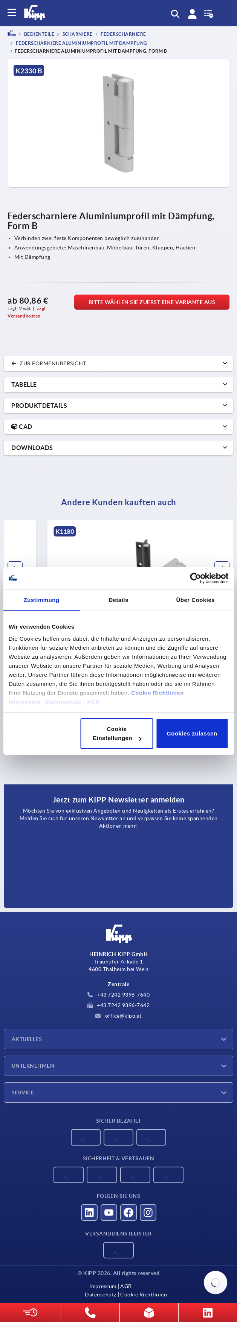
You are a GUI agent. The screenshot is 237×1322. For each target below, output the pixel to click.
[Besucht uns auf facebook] (128, 1212)
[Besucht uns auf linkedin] (89, 1212)
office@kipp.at (118, 1016)
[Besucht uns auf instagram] (148, 1212)
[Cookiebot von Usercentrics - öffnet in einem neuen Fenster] (195, 578)
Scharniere (77, 34)
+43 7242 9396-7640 (118, 995)
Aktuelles (27, 1039)
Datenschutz (63, 702)
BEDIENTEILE (38, 34)
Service (23, 1093)
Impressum (25, 702)
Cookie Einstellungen (117, 733)
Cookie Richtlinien (157, 693)
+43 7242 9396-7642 (118, 1005)
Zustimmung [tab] (42, 600)
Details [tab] (118, 600)
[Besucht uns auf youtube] (109, 1212)
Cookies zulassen (192, 733)
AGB (93, 702)
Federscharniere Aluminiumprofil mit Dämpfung (81, 43)
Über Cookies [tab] (195, 600)
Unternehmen (33, 1066)
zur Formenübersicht (48, 363)
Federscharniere (123, 34)
